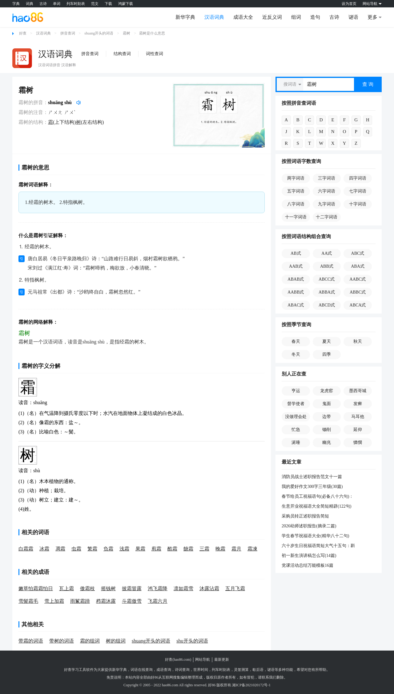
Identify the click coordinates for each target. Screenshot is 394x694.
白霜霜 (25, 548)
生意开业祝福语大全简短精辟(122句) (316, 506)
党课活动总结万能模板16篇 (307, 565)
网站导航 (202, 659)
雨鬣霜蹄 (80, 601)
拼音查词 (67, 33)
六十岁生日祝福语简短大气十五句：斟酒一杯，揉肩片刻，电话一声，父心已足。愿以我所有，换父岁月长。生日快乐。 (318, 546)
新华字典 (185, 17)
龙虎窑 (326, 390)
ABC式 (357, 253)
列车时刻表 (75, 4)
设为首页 (349, 4)
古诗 (43, 4)
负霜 (108, 548)
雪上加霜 (54, 601)
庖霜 (156, 548)
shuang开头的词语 (98, 33)
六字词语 (326, 191)
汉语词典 (214, 17)
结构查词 (122, 53)
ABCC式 (327, 279)
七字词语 (357, 191)
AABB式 (295, 292)
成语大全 (243, 17)
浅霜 (124, 548)
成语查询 (163, 670)
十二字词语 (326, 217)
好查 (22, 33)
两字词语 (295, 178)
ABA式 (357, 266)
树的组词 (116, 640)
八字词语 (295, 204)
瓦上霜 (66, 588)
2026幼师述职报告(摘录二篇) (309, 526)
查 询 (367, 84)
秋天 (357, 341)
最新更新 (221, 659)
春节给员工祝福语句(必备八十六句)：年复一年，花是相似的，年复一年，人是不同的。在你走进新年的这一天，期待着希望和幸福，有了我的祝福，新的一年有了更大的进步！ (318, 497)
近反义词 (272, 17)
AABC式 (358, 279)
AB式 (296, 253)
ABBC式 (358, 292)
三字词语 (326, 178)
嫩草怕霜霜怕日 (35, 588)
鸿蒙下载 (125, 4)
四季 (326, 354)
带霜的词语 (30, 640)
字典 (16, 4)
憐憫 (357, 442)
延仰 (357, 429)
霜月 (236, 548)
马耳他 (357, 416)
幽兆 (326, 442)
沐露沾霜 (209, 588)
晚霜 (220, 548)
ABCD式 (327, 305)
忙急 (295, 429)
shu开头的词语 (192, 640)
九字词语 (326, 204)
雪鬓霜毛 (28, 601)
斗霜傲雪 (132, 601)
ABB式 (326, 266)
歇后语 (257, 670)
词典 (29, 4)
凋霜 (60, 548)
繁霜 (92, 548)
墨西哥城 (357, 390)
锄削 (326, 429)
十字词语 (357, 204)
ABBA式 (327, 292)
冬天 (295, 354)
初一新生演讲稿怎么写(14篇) (309, 555)
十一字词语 (296, 217)
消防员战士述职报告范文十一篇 (312, 476)
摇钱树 (108, 588)
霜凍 (252, 548)
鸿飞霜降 (157, 588)
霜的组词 (90, 640)
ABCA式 (358, 305)
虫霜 (76, 548)
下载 (108, 4)
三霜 (204, 548)
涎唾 (295, 442)
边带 (326, 416)
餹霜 (188, 548)
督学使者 (295, 403)
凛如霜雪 (183, 588)
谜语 (353, 17)
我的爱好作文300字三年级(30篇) (312, 486)
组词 (296, 17)
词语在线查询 (142, 670)
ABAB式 (295, 279)
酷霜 (172, 548)
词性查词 (154, 53)
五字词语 (295, 191)
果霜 (140, 548)
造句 (315, 17)
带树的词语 (61, 640)
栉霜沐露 (106, 601)
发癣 (357, 403)
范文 (94, 4)
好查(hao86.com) (178, 659)
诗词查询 (182, 670)
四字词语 (357, 178)
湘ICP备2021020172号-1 (251, 685)
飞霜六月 (157, 601)
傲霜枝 (87, 588)
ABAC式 (295, 305)
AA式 (326, 253)
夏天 (326, 341)
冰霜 (44, 548)
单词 (56, 4)
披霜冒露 (132, 588)
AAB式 (296, 266)
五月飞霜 (235, 588)
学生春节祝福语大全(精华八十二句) (315, 536)
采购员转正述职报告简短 (305, 516)
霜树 (126, 33)
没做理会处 (296, 416)
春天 (295, 341)
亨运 (295, 390)
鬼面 (326, 403)
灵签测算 (241, 670)
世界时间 (200, 670)
